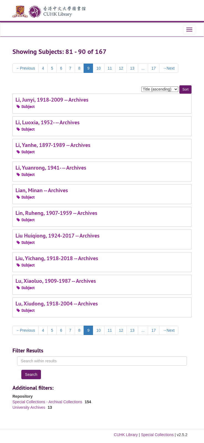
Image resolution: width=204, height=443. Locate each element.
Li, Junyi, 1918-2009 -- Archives (52, 99)
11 (110, 68)
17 (153, 68)
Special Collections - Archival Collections (47, 402)
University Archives (29, 407)
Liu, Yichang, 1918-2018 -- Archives (57, 258)
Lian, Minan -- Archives (42, 190)
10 (98, 68)
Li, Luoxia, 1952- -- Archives (47, 122)
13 (132, 68)
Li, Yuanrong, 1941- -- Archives (51, 167)
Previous (25, 68)
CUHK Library (126, 435)
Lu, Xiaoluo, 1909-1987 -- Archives (56, 280)
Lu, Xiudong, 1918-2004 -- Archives (57, 303)
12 (121, 68)
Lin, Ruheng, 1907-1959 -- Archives (56, 213)
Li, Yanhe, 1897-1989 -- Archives (53, 145)
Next (169, 68)
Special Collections (157, 435)
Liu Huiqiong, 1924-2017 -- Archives (57, 235)
